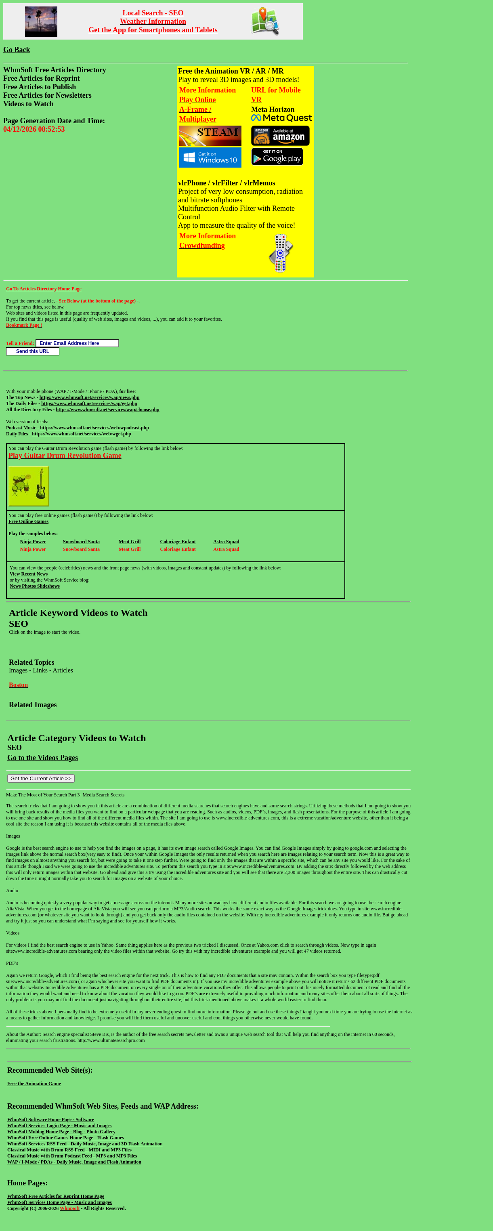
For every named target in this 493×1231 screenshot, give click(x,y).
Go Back (16, 50)
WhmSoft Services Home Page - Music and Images (59, 1202)
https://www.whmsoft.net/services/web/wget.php (81, 434)
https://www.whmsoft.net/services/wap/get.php (89, 403)
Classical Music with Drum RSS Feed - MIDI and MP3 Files (69, 1150)
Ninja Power (33, 541)
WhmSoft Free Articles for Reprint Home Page (55, 1196)
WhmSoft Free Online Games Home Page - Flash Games (65, 1138)
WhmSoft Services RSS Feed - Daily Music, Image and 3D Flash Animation (85, 1144)
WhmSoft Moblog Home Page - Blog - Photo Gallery (61, 1131)
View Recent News (29, 574)
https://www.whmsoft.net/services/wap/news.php (90, 397)
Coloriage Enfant (178, 541)
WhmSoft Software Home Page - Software (50, 1119)
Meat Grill (130, 541)
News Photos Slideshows (35, 586)
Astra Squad (226, 541)
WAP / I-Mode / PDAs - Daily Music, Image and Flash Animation (74, 1162)
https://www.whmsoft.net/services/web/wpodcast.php (94, 428)
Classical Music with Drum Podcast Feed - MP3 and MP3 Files (72, 1156)
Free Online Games (28, 521)
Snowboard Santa (81, 541)
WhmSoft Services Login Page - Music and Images (59, 1125)
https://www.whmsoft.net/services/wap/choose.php (107, 409)
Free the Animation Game (34, 1083)
